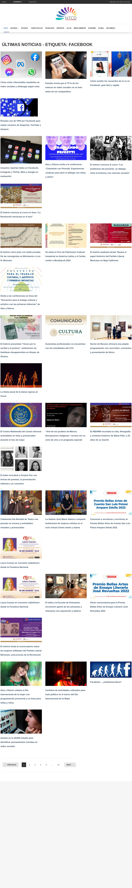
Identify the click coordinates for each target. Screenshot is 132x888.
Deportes (60, 28)
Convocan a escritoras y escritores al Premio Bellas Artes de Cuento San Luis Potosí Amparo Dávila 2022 (110, 523)
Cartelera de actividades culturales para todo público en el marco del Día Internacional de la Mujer (65, 694)
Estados (24, 28)
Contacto (32, 2)
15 (58, 765)
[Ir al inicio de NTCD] (66, 14)
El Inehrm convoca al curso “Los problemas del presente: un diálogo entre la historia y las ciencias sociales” (110, 169)
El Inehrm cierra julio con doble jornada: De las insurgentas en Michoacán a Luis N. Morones (20, 256)
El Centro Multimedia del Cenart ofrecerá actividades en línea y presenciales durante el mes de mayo (20, 435)
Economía (92, 28)
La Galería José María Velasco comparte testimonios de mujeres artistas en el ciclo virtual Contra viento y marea (65, 523)
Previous (11, 765)
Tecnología (49, 28)
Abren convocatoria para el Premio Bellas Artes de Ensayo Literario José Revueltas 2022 (109, 606)
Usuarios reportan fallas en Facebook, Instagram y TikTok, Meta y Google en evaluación (19, 172)
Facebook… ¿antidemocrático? (106, 682)
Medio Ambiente (80, 28)
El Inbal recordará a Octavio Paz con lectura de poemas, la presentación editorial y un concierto (18, 479)
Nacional (14, 28)
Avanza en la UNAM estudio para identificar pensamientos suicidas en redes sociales (18, 742)
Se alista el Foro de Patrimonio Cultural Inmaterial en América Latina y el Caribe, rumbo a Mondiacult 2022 (65, 256)
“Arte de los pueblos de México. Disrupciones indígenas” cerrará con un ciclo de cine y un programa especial (65, 435)
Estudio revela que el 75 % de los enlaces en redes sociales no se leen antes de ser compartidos (63, 87)
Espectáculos (37, 28)
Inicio (4, 2)
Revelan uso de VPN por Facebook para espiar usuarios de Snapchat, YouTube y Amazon (20, 125)
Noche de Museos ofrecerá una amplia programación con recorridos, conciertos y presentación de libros (110, 348)
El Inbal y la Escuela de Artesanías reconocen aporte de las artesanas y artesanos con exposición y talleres (63, 606)
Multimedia (110, 28)
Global (101, 28)
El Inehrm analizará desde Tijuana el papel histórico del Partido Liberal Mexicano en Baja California (108, 256)
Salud (69, 28)
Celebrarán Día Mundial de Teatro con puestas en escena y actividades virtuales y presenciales (19, 523)
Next (69, 765)
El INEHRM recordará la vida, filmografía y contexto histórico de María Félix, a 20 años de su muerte (110, 435)
